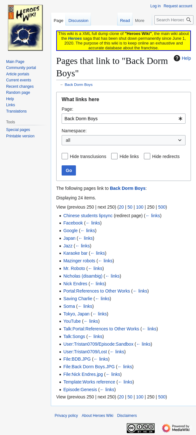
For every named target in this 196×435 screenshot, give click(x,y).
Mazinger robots (79, 260)
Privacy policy (66, 415)
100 (139, 207)
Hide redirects (165, 156)
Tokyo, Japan (76, 313)
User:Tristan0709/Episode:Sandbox (98, 344)
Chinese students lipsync (87, 215)
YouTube (72, 321)
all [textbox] (68, 140)
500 (162, 207)
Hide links (129, 156)
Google (70, 230)
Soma (69, 306)
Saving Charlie (77, 298)
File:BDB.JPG (77, 359)
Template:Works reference (89, 381)
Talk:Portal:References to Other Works (101, 328)
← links (152, 215)
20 (121, 207)
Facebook (73, 222)
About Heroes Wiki (97, 415)
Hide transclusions (88, 156)
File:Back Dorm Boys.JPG (89, 366)
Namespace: (74, 130)
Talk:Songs (74, 336)
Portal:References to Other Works (96, 290)
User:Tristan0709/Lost (85, 351)
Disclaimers (127, 415)
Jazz (67, 245)
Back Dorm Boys (79, 84)
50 (129, 207)
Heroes (75, 38)
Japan (69, 238)
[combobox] (124, 119)
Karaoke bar (75, 253)
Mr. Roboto (74, 268)
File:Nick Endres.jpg (83, 374)
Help (181, 58)
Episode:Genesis (80, 389)
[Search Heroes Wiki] (173, 19)
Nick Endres (75, 283)
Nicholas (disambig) (82, 276)
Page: (67, 109)
